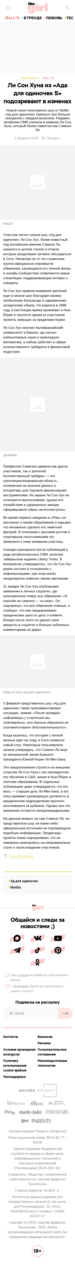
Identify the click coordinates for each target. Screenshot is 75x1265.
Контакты (10, 1037)
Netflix (15, 887)
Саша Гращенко (21, 856)
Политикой (20, 986)
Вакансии (45, 1037)
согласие (23, 975)
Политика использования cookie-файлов (15, 1065)
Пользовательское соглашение (52, 1051)
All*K (49, 78)
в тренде (33, 18)
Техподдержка (14, 1077)
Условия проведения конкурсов (19, 1051)
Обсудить (51, 138)
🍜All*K (12, 18)
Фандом (31, 78)
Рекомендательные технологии (52, 1063)
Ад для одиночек (24, 881)
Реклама (44, 1043)
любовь (54, 18)
